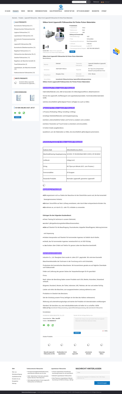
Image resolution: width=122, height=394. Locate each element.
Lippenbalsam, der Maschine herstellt (25, 67)
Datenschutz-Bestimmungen (29, 392)
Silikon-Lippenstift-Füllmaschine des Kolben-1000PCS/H (75, 353)
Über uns (30, 11)
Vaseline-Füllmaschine (20, 57)
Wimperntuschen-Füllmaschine (23, 29)
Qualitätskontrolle (56, 11)
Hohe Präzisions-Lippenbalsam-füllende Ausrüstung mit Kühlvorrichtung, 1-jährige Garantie (62, 379)
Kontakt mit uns (69, 11)
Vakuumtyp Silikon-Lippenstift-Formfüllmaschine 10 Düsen (101, 353)
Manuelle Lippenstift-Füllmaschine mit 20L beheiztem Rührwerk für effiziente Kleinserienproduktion (49, 353)
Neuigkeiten (95, 11)
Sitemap (104, 11)
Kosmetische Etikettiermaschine (23, 47)
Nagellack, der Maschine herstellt (23, 61)
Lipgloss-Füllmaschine (20, 32)
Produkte (16, 11)
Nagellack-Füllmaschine (21, 51)
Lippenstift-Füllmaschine (30, 18)
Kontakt (72, 51)
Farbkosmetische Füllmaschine (23, 72)
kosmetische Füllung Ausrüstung (59, 307)
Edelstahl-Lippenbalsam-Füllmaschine (62, 375)
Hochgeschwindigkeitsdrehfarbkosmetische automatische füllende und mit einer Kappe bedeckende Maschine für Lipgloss (39, 372)
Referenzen (96, 2)
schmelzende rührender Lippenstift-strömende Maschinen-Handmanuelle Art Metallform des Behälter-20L (88, 353)
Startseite (14, 18)
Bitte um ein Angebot (83, 11)
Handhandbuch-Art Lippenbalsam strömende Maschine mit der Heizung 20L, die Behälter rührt (62, 353)
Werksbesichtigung (41, 11)
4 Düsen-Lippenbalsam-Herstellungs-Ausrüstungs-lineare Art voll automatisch (62, 372)
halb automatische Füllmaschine (94, 307)
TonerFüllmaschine (19, 64)
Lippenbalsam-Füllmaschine (22, 36)
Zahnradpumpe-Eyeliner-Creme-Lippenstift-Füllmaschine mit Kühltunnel (39, 381)
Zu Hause (7, 11)
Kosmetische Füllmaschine (22, 26)
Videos (23, 11)
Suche (88, 2)
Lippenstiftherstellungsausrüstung (77, 307)
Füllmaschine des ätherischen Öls (24, 54)
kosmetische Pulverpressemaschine (24, 39)
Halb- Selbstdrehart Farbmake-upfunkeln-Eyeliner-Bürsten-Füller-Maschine (38, 376)
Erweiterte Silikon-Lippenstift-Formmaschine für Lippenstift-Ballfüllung (26, 83)
